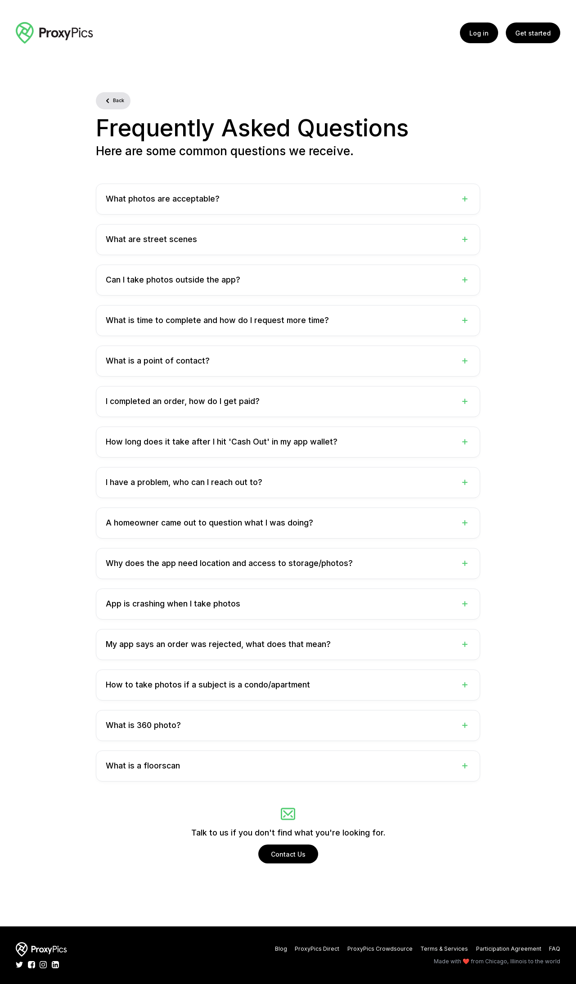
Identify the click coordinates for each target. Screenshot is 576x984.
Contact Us (288, 854)
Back (113, 100)
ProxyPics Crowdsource (380, 948)
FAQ (554, 948)
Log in (479, 33)
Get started (533, 33)
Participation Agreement (508, 948)
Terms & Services (444, 948)
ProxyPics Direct (317, 948)
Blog (281, 948)
